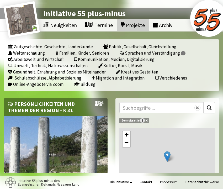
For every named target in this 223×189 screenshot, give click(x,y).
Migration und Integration (118, 78)
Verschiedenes (171, 78)
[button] (167, 156)
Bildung (84, 84)
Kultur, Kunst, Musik (120, 65)
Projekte (133, 25)
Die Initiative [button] (121, 182)
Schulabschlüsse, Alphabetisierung (44, 78)
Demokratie (135, 120)
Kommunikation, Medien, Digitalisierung (114, 59)
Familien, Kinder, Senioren (82, 53)
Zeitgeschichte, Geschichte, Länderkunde (50, 46)
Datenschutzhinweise (202, 182)
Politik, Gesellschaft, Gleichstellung (139, 46)
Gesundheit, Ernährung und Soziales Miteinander (57, 72)
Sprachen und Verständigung (152, 53)
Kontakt (146, 182)
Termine (99, 25)
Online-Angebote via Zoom (35, 84)
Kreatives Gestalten (137, 72)
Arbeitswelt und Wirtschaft (36, 59)
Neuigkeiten (60, 25)
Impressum (169, 182)
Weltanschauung (26, 53)
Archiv (162, 25)
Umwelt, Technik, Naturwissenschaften (48, 65)
